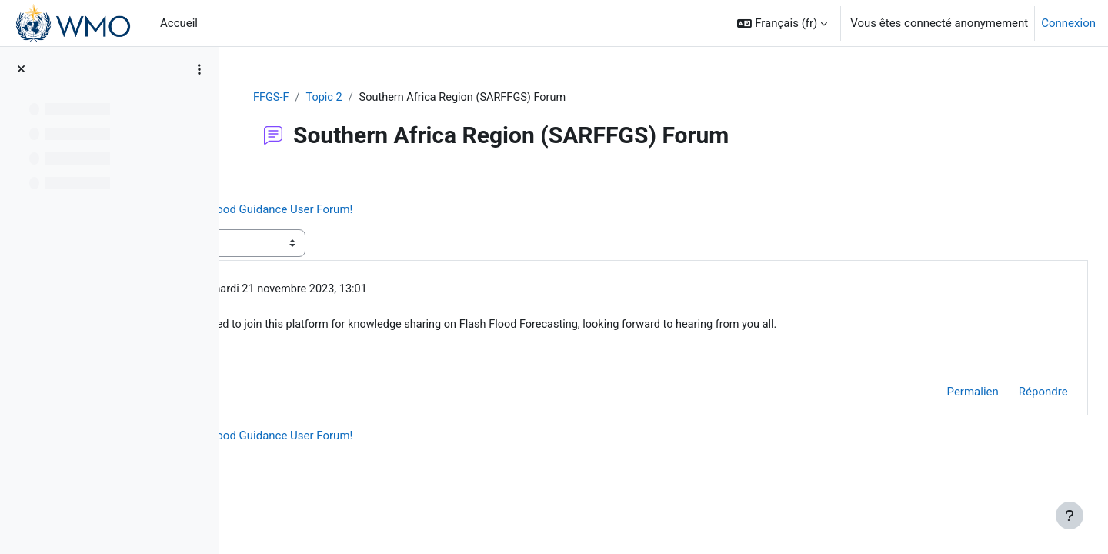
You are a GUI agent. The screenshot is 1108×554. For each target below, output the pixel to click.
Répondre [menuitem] (1008, 394)
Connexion (1068, 23)
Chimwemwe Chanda (370, 291)
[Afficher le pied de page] (1069, 515)
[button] (782, 23)
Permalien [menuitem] (938, 394)
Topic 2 (417, 98)
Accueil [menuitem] (179, 23)
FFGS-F (362, 98)
